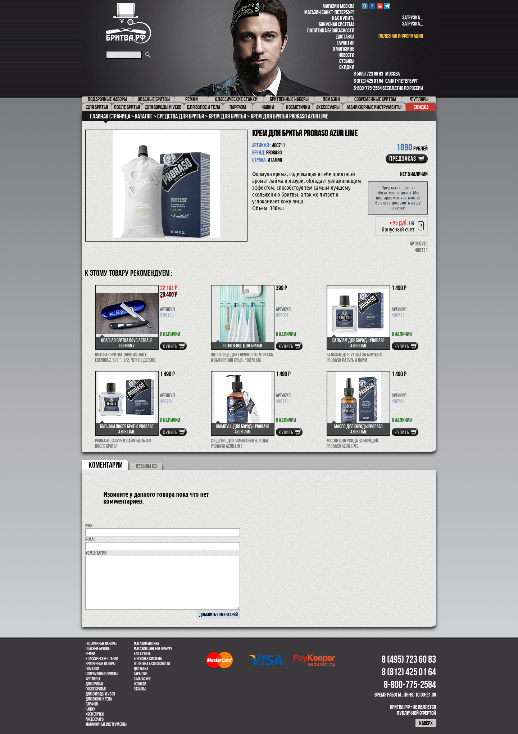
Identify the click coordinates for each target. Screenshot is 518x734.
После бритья (96, 689)
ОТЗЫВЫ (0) (146, 466)
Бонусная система (336, 24)
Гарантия (345, 43)
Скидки (346, 67)
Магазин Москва (338, 6)
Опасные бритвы (98, 648)
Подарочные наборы (101, 643)
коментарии (105, 464)
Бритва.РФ (128, 23)
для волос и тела (99, 699)
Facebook (372, 6)
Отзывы (346, 61)
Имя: (89, 525)
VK (365, 6)
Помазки (92, 668)
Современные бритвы (102, 673)
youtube (380, 6)
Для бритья (94, 683)
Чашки (90, 709)
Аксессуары (95, 719)
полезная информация (400, 36)
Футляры (93, 678)
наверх (426, 723)
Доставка (345, 36)
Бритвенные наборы (100, 663)
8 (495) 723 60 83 (368, 74)
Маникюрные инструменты (106, 724)
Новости (346, 55)
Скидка (421, 107)
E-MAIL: (91, 539)
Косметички (95, 714)
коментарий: (96, 553)
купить (170, 346)
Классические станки (102, 658)
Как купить (343, 18)
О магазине (343, 49)
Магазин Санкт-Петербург (329, 12)
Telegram (387, 6)
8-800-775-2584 (368, 88)
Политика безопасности (330, 30)
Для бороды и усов (100, 694)
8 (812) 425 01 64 (368, 81)
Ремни (90, 653)
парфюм (92, 704)
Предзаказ (402, 158)
